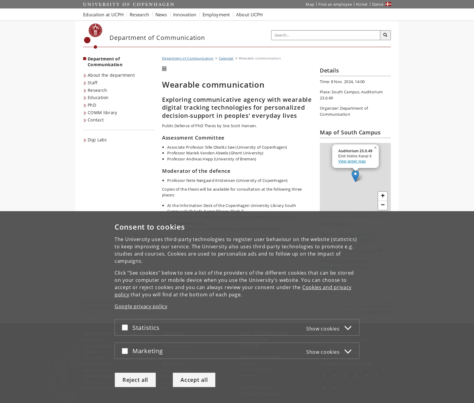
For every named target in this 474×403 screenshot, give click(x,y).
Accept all (194, 379)
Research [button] (139, 14)
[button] (376, 146)
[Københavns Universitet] (93, 36)
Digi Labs (97, 140)
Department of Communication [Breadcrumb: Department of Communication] (187, 58)
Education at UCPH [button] (103, 14)
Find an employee (335, 4)
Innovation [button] (184, 14)
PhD (92, 105)
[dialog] (237, 307)
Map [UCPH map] (310, 4)
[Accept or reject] (126, 327)
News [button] (161, 14)
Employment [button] (216, 14)
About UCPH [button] (249, 14)
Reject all (135, 379)
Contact (96, 120)
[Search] (385, 35)
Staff (93, 82)
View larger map (352, 161)
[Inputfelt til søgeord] (326, 35)
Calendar (226, 58)
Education (98, 97)
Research (97, 90)
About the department (111, 75)
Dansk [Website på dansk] (378, 4)
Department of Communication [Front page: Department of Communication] (105, 61)
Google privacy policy (141, 306)
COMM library (102, 112)
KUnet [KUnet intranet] (362, 4)
